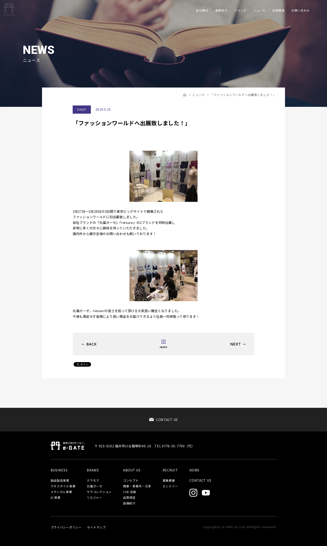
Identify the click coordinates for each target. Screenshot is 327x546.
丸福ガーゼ (94, 486)
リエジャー (94, 497)
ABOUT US (132, 470)
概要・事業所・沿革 (137, 486)
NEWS (194, 470)
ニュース (198, 95)
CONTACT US (167, 419)
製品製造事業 (60, 480)
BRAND (93, 470)
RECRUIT (170, 470)
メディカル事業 (61, 492)
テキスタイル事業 (63, 486)
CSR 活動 (129, 492)
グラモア (93, 480)
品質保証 (129, 497)
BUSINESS (59, 470)
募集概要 (169, 480)
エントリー (170, 486)
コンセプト (131, 480)
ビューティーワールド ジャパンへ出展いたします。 (89, 344)
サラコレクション (99, 492)
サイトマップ (96, 527)
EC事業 (56, 497)
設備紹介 (129, 503)
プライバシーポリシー (66, 527)
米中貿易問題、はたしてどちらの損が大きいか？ (237, 344)
